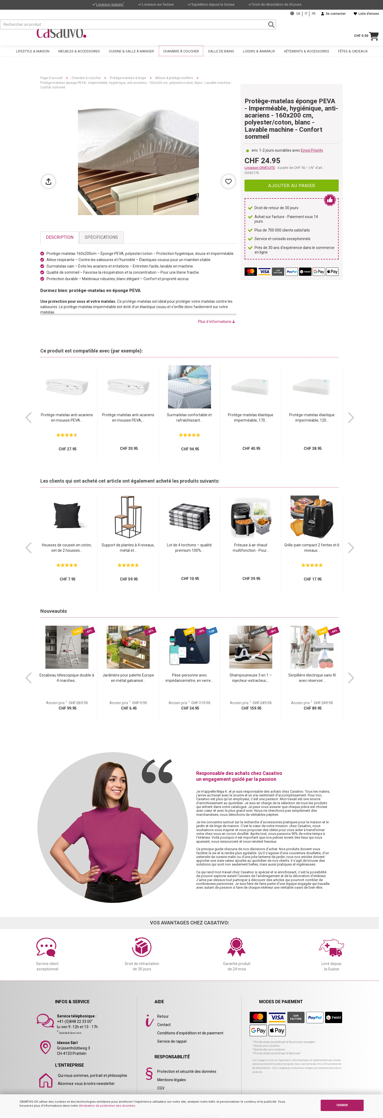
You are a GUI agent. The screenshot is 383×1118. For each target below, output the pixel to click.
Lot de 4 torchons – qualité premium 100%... (189, 548)
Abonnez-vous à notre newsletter (86, 1083)
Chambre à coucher (181, 56)
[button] (28, 418)
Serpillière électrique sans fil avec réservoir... (312, 678)
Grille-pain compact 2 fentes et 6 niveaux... (311, 548)
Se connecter (333, 14)
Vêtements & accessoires (306, 56)
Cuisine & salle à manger (131, 56)
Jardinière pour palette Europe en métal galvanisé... (128, 678)
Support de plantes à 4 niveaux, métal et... (128, 548)
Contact (164, 1025)
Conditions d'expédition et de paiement (190, 1033)
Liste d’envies (366, 14)
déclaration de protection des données (107, 1106)
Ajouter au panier (291, 185)
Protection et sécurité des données (186, 1071)
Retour (163, 1016)
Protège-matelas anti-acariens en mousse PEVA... (67, 417)
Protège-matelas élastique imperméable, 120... (312, 417)
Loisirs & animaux (259, 56)
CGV (160, 1088)
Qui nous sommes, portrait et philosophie (92, 1075)
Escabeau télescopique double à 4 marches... (67, 678)
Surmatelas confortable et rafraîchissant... (189, 417)
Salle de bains (221, 56)
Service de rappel (172, 1041)
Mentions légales (171, 1080)
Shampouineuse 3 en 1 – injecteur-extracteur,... (251, 678)
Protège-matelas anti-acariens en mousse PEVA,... (128, 417)
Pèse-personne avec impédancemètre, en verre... (189, 678)
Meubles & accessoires (79, 56)
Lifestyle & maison (32, 56)
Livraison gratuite (110, 4)
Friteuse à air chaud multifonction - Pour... (251, 548)
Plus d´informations (216, 321)
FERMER (342, 1105)
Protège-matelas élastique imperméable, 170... (250, 417)
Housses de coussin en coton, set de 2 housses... (67, 548)
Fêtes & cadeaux (353, 56)
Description (59, 237)
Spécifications (101, 237)
